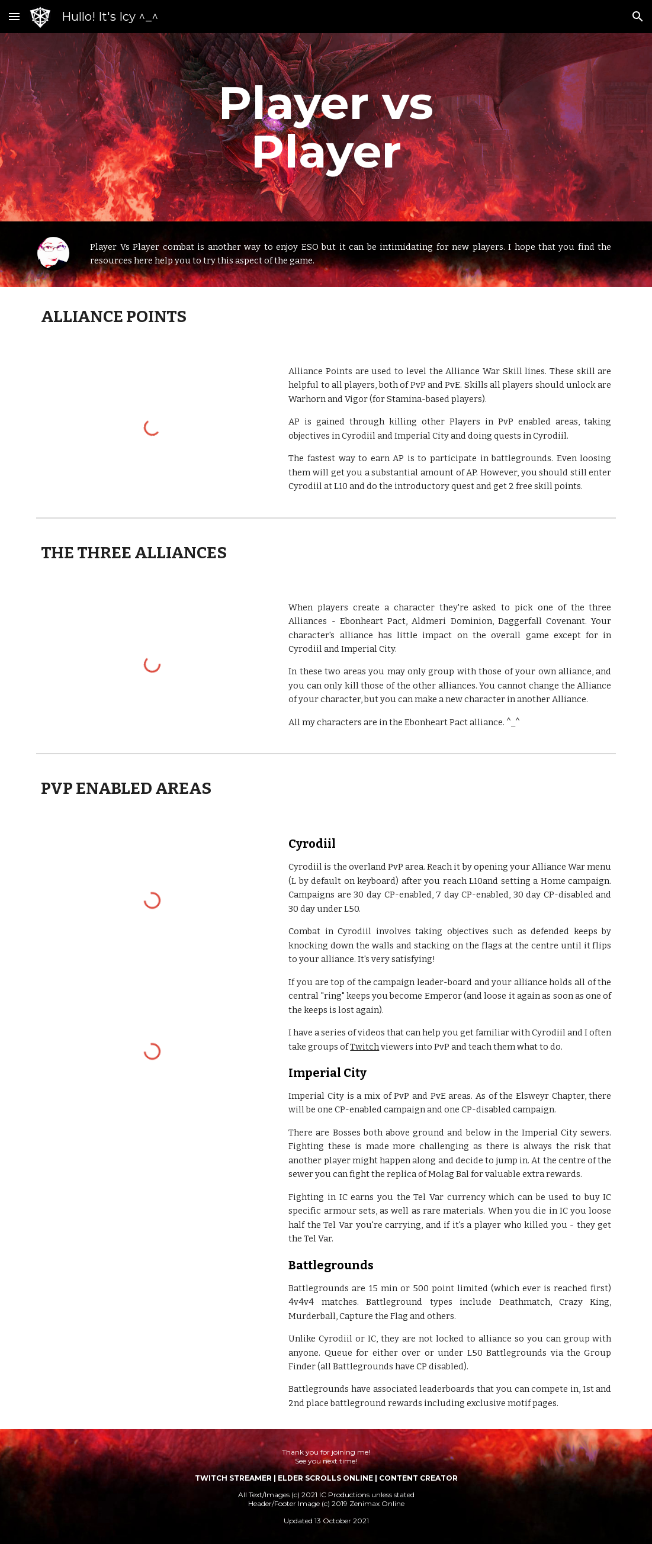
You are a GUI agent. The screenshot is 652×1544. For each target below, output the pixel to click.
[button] (14, 16)
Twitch (364, 1046)
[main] (326, 127)
